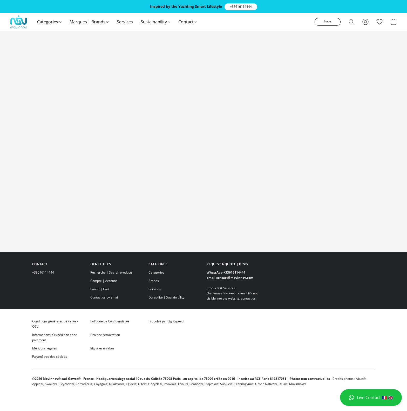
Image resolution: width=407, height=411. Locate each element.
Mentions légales (44, 348)
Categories (49, 22)
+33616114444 (43, 272)
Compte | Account (103, 281)
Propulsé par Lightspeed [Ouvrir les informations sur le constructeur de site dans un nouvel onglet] (166, 321)
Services (125, 22)
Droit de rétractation (105, 335)
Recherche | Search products (111, 272)
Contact (187, 22)
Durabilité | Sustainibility (166, 297)
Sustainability (155, 22)
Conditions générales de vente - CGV (55, 324)
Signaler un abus (102, 348)
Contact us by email (104, 297)
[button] (241, 6)
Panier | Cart (99, 289)
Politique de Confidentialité (109, 321)
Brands (153, 281)
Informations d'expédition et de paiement (54, 337)
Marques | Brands (89, 22)
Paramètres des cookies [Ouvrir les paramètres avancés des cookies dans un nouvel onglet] (49, 356)
